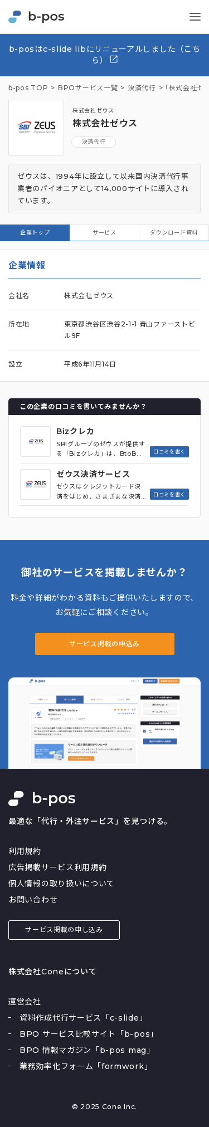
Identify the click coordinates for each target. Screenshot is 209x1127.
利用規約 (24, 851)
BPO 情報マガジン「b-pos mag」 (87, 1050)
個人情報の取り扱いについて (61, 884)
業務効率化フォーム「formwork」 (86, 1066)
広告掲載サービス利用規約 (57, 867)
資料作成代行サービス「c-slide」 (83, 1018)
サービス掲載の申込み (104, 644)
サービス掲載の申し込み (64, 929)
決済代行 (94, 141)
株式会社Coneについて (52, 972)
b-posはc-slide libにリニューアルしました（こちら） (105, 54)
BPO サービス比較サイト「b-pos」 (89, 1034)
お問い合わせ (32, 900)
